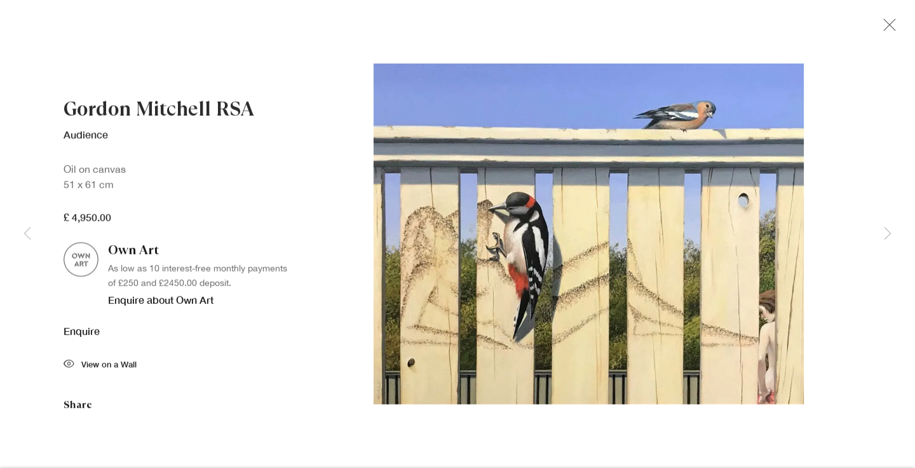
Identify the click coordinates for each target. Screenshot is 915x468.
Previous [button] (27, 233)
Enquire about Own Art (161, 302)
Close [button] (886, 28)
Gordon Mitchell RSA (159, 112)
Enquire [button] (82, 333)
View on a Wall (100, 368)
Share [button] (78, 407)
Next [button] (887, 233)
